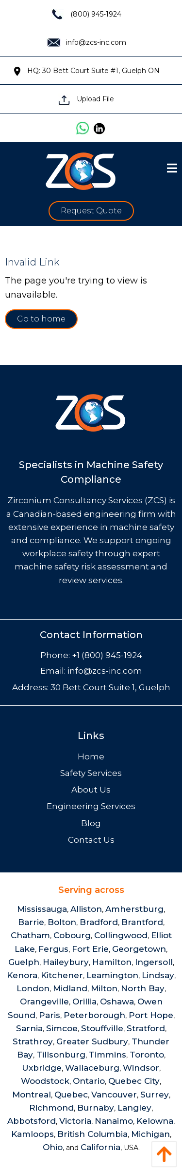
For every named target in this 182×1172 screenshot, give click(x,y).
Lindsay (158, 975)
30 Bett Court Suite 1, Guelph (110, 687)
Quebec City (134, 1081)
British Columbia (92, 1134)
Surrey (154, 1094)
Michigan (150, 1134)
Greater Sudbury (92, 1041)
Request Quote (91, 210)
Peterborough (94, 1015)
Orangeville (44, 1001)
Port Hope (151, 1015)
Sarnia (29, 1028)
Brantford (142, 922)
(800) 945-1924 (86, 14)
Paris (49, 1015)
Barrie (31, 922)
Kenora (22, 975)
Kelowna (154, 1121)
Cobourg (72, 935)
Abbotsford (31, 1121)
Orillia (84, 1001)
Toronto (147, 1054)
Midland (70, 988)
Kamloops (32, 1134)
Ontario (89, 1081)
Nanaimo (114, 1121)
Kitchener (62, 975)
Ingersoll (154, 962)
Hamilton (112, 962)
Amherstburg (134, 909)
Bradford (99, 922)
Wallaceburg (92, 1068)
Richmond (51, 1108)
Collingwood (121, 935)
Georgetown (139, 949)
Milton (104, 988)
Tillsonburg (60, 1054)
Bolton (62, 922)
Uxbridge (42, 1068)
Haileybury (66, 962)
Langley (134, 1108)
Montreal (31, 1094)
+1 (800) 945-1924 (107, 655)
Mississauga (42, 909)
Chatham (30, 935)
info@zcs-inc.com (86, 42)
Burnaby (95, 1108)
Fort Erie (90, 949)
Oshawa (117, 1001)
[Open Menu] (172, 168)
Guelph (23, 962)
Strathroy (33, 1041)
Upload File (86, 99)
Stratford (146, 1028)
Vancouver (114, 1094)
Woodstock (45, 1081)
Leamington (112, 975)
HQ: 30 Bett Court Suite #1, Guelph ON (86, 70)
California (100, 1147)
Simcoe (62, 1028)
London (33, 988)
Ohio (53, 1147)
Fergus (53, 949)
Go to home (41, 318)
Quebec (71, 1094)
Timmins (107, 1054)
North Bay (143, 988)
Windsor (141, 1068)
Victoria (75, 1121)
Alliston (86, 909)
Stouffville (102, 1028)
